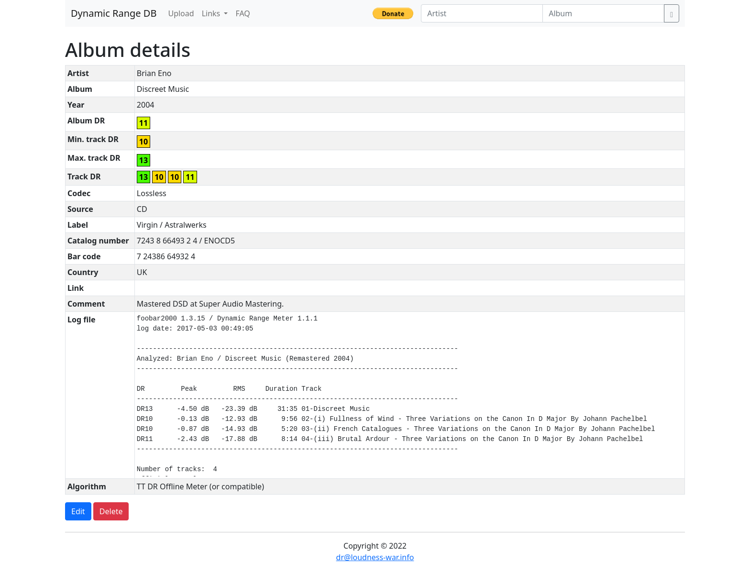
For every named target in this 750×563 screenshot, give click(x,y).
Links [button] (212, 13)
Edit (78, 511)
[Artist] (482, 13)
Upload (181, 13)
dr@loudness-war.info (375, 557)
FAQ (242, 13)
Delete (111, 511)
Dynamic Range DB (113, 13)
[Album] (603, 13)
